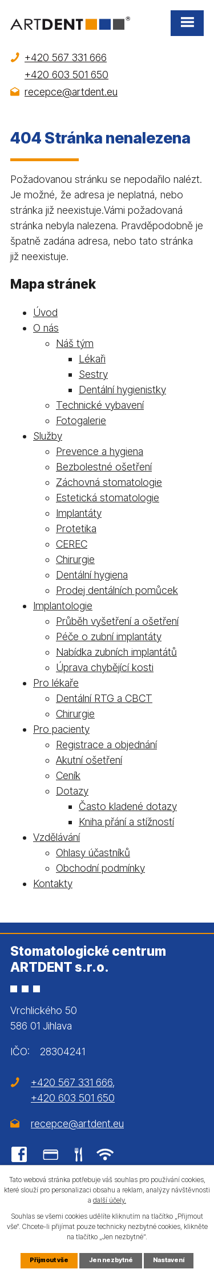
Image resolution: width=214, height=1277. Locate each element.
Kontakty (52, 883)
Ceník (68, 775)
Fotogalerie (81, 420)
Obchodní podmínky (100, 868)
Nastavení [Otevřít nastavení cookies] (168, 1260)
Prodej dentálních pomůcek (117, 590)
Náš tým (75, 343)
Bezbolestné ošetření (104, 467)
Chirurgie (75, 559)
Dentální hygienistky (122, 390)
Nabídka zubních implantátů (116, 652)
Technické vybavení (100, 405)
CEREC (71, 544)
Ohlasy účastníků (93, 853)
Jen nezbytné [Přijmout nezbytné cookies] (111, 1260)
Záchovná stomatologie (109, 482)
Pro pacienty (61, 729)
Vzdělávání (56, 837)
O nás (46, 328)
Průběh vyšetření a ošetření (117, 621)
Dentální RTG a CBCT (104, 698)
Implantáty (79, 513)
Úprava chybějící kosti (105, 667)
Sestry (93, 374)
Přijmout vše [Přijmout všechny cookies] (49, 1260)
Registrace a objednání (106, 745)
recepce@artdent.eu (71, 92)
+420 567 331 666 (66, 57)
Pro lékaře (56, 683)
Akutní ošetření (89, 760)
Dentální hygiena (92, 575)
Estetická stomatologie (107, 498)
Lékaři (92, 359)
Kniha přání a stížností (126, 822)
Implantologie (62, 606)
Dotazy (72, 791)
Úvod (45, 312)
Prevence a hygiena (99, 451)
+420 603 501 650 (66, 75)
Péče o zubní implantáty (108, 636)
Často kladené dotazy (128, 806)
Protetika (76, 528)
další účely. (109, 1200)
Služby (47, 436)
